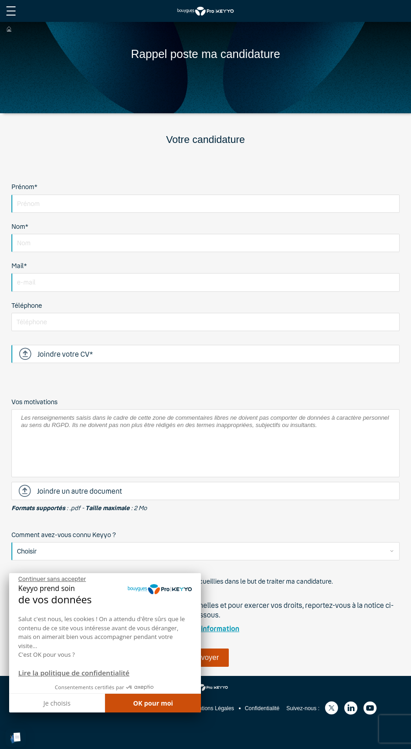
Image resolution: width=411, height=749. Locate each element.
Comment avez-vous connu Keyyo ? (63, 534)
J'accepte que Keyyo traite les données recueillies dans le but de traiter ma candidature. (205, 581)
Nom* (19, 226)
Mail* (19, 265)
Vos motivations (34, 402)
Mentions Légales (212, 708)
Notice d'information (205, 628)
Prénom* (24, 186)
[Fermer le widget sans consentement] (52, 579)
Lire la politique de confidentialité (73, 673)
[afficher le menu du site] (11, 11)
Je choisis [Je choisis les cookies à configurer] (56, 703)
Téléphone (26, 305)
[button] (15, 737)
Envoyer (205, 657)
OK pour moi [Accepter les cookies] (153, 703)
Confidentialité (262, 708)
